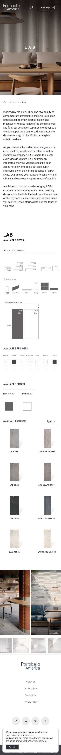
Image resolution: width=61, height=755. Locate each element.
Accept (12, 747)
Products (13, 102)
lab (24, 102)
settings (41, 741)
